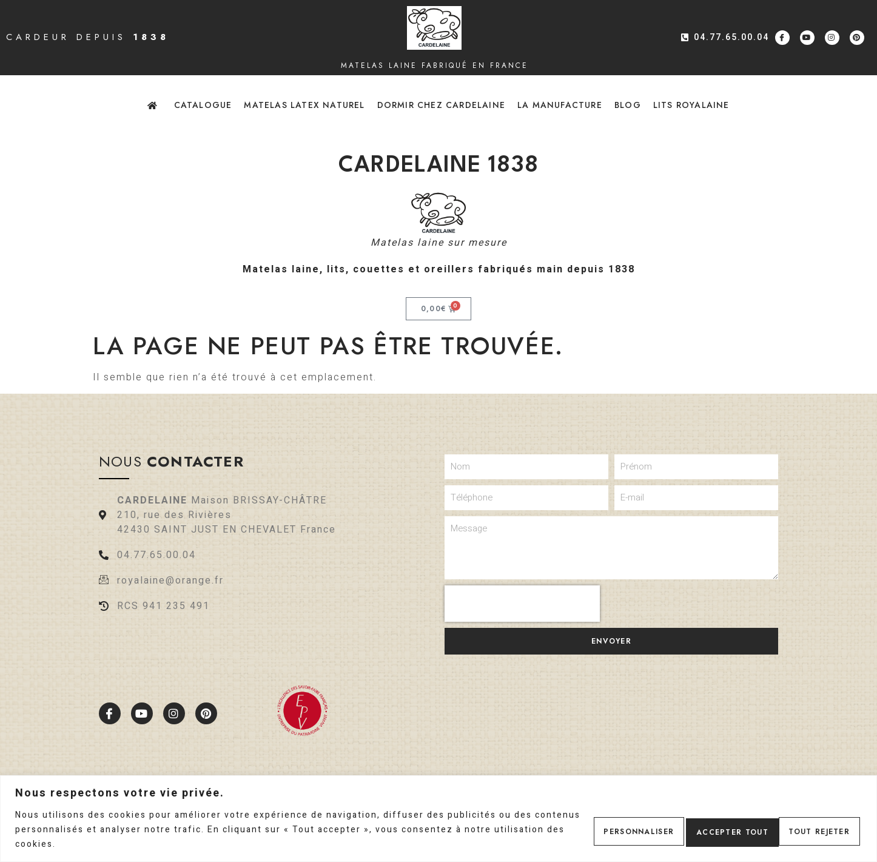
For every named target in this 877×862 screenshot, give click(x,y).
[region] (438, 818)
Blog (627, 105)
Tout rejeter (701, 829)
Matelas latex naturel (304, 105)
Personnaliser (596, 829)
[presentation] (522, 603)
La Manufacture (559, 105)
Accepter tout (808, 829)
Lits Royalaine (691, 105)
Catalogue (203, 105)
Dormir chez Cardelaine (441, 105)
